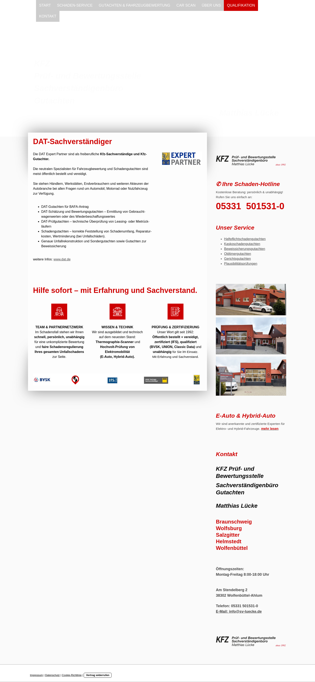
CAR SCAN (185, 5)
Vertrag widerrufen (97, 675)
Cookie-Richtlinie (72, 675)
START (45, 5)
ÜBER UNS (211, 5)
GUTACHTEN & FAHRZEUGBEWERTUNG (134, 5)
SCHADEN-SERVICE (75, 5)
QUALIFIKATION (241, 5)
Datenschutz (52, 675)
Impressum (36, 675)
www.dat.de (62, 259)
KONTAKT (47, 16)
